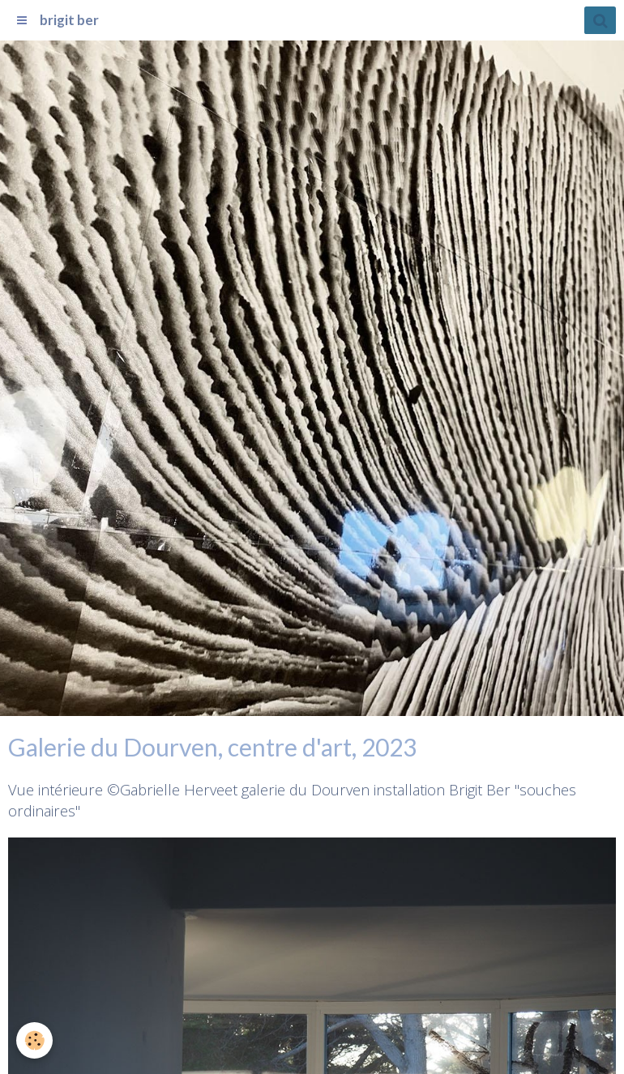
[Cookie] (34, 1040)
